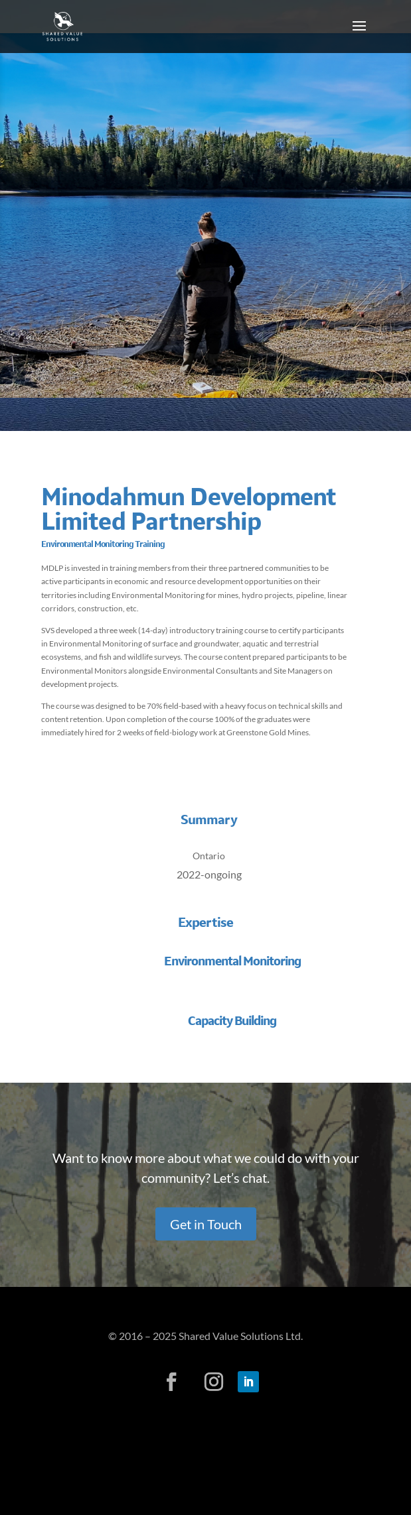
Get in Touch (206, 1224)
